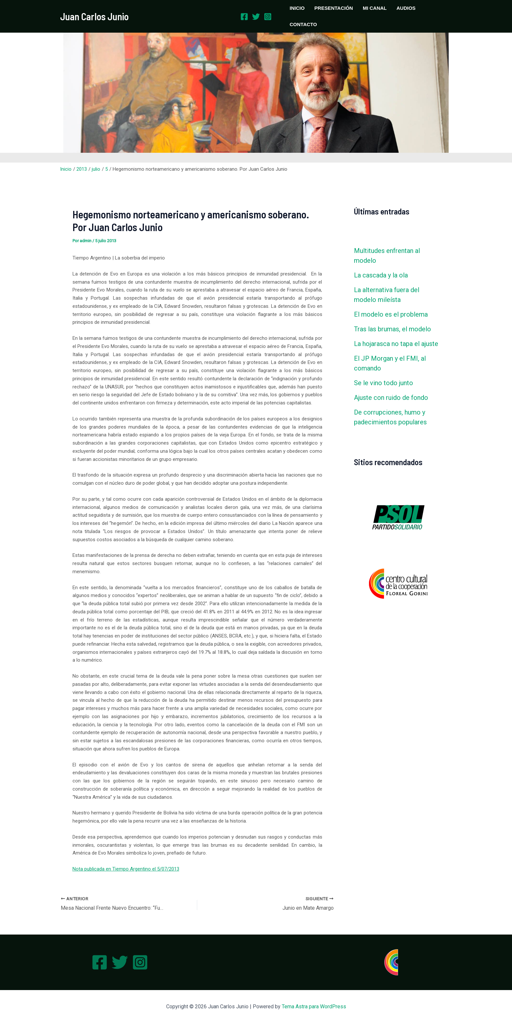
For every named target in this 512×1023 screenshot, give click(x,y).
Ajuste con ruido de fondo (391, 397)
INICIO (297, 8)
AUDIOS (405, 8)
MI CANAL (375, 8)
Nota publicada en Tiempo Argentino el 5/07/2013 (125, 869)
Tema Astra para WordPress (314, 1006)
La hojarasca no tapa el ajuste (396, 344)
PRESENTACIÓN (333, 8)
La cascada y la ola (381, 275)
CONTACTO (303, 24)
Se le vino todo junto (383, 383)
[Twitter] (256, 17)
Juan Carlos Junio (94, 16)
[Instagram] (268, 17)
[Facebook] (244, 17)
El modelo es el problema (391, 314)
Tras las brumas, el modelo (392, 329)
